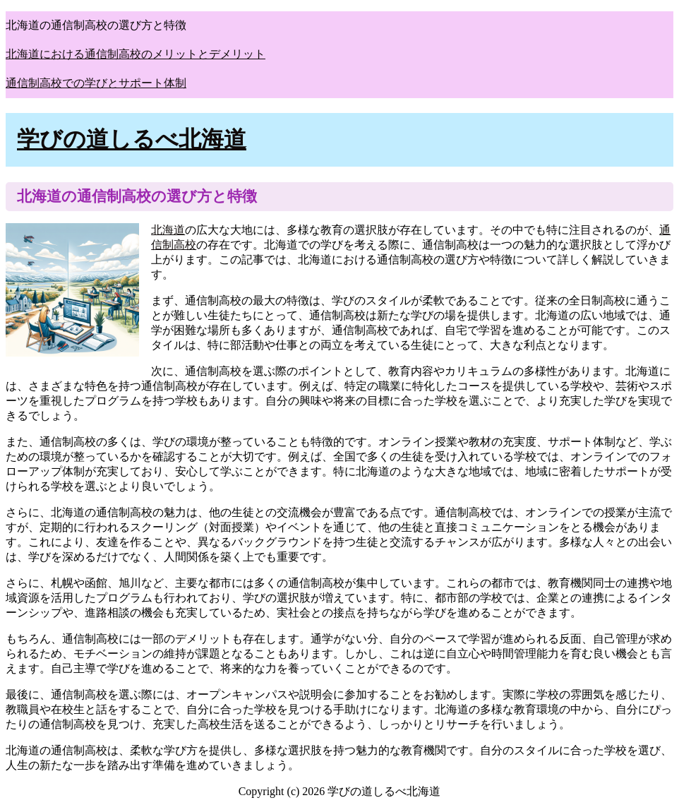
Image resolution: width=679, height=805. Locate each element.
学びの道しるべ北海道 (131, 139)
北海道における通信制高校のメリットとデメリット (135, 54)
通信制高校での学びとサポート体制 (96, 83)
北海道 (168, 230)
